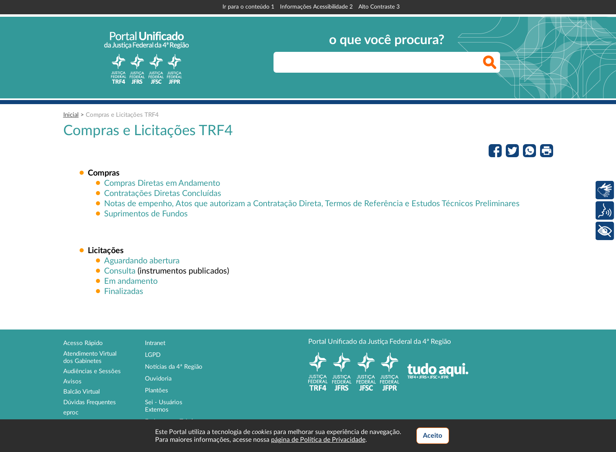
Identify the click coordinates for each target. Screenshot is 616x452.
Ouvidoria (158, 379)
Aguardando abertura (142, 261)
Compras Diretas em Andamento (162, 183)
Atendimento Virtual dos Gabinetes (90, 357)
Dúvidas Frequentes (89, 402)
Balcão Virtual (81, 392)
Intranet (155, 343)
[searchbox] (387, 62)
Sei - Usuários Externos (163, 406)
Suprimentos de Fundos (146, 214)
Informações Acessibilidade (316, 7)
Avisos (72, 382)
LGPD (152, 355)
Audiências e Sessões (92, 371)
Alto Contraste (379, 7)
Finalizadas (123, 291)
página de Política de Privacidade (318, 439)
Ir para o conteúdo (248, 7)
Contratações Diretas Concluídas (162, 193)
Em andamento (131, 281)
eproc (70, 413)
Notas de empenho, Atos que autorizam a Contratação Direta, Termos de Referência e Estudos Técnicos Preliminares (312, 204)
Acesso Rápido (83, 343)
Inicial (71, 115)
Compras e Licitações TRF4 (122, 115)
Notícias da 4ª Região (173, 367)
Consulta (120, 271)
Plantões (156, 390)
